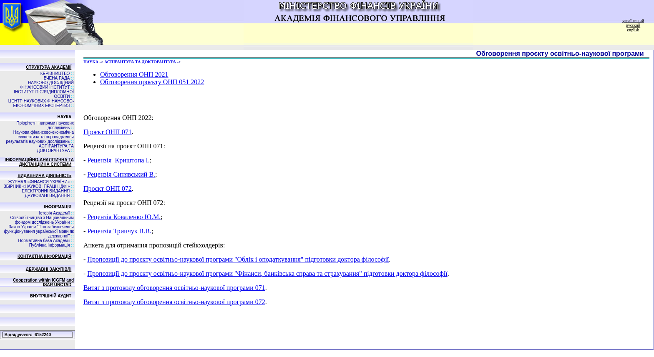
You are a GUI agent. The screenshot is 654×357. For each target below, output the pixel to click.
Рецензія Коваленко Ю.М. (124, 216)
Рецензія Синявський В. (121, 174)
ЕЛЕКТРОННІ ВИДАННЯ (46, 191)
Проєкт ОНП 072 (107, 188)
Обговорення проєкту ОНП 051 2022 (152, 81)
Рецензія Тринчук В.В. (119, 231)
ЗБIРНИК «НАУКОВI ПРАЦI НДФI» (37, 186)
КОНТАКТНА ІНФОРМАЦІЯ (44, 256)
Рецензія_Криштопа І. (118, 160)
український (633, 20)
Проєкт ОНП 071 (107, 131)
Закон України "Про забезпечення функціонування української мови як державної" (39, 231)
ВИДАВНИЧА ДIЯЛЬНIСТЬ (44, 175)
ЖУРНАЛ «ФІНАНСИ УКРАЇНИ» (39, 182)
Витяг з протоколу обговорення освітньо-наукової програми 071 (174, 287)
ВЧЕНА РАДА (57, 78)
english (633, 29)
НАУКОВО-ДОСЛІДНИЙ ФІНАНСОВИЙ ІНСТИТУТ (47, 85)
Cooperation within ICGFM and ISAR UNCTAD (43, 282)
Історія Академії (54, 213)
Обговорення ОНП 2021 (134, 74)
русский (633, 25)
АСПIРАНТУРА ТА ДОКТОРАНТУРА (55, 148)
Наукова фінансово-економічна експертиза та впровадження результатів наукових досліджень (40, 137)
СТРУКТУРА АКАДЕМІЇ (48, 67)
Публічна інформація (49, 245)
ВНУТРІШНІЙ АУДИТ (50, 296)
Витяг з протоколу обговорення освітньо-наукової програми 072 (174, 301)
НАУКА (65, 117)
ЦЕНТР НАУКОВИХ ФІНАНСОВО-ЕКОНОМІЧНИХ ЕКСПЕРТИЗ (41, 103)
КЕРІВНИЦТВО (55, 73)
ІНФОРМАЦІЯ (58, 207)
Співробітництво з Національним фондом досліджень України (42, 220)
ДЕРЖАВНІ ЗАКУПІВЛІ (48, 269)
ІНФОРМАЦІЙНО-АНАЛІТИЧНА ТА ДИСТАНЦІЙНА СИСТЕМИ (39, 162)
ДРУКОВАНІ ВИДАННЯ (47, 195)
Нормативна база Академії (44, 240)
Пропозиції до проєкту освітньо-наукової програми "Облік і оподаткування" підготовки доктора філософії (238, 259)
